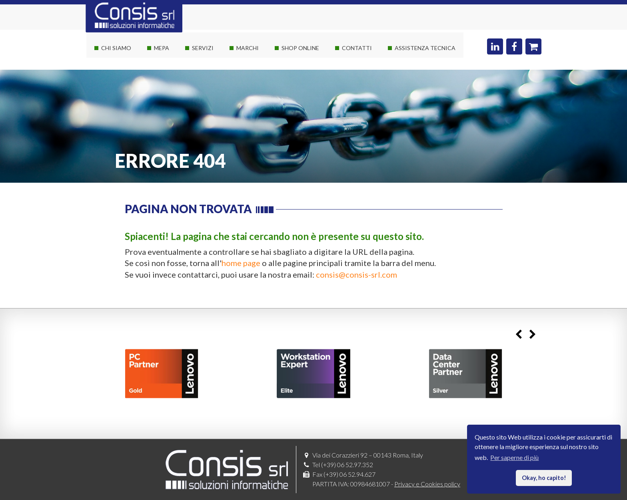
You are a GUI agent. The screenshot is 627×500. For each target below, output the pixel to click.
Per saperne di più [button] (514, 457)
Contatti (357, 47)
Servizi (203, 47)
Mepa (161, 47)
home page (241, 263)
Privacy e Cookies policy (427, 484)
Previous (518, 335)
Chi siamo (116, 47)
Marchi (247, 47)
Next (532, 335)
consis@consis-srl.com (356, 274)
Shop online (300, 47)
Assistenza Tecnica (425, 47)
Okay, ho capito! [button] (544, 477)
